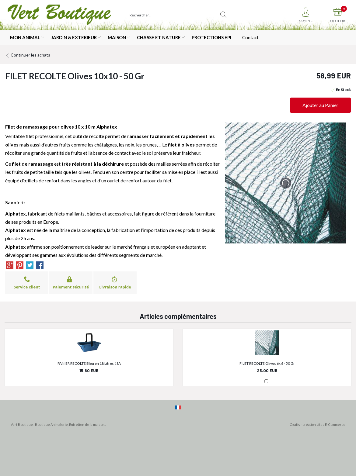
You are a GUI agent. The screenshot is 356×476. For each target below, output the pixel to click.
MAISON (117, 37)
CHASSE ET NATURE (159, 37)
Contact (250, 37)
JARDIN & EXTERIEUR (74, 37)
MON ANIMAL (25, 37)
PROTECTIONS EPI (211, 37)
